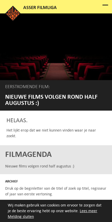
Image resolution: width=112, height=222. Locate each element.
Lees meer (88, 210)
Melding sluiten (21, 216)
